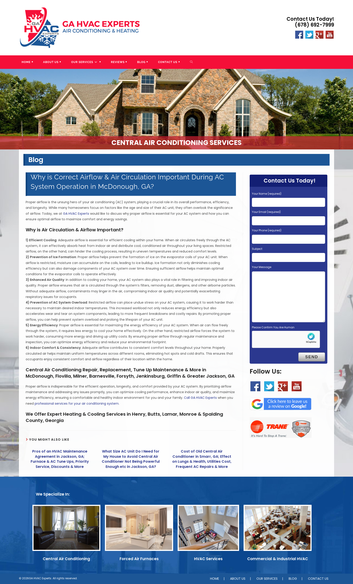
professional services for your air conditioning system (77, 403)
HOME (214, 578)
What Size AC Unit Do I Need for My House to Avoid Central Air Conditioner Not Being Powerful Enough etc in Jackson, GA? (131, 459)
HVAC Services (208, 558)
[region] (176, 109)
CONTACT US (318, 578)
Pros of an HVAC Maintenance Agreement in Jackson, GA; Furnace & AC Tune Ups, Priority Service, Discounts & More (60, 459)
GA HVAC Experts (76, 213)
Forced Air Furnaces (139, 558)
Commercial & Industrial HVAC (277, 558)
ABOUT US (237, 578)
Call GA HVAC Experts (200, 397)
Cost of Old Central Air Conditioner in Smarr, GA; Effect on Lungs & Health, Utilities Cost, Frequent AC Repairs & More (201, 459)
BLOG (293, 578)
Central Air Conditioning (66, 558)
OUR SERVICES (267, 578)
